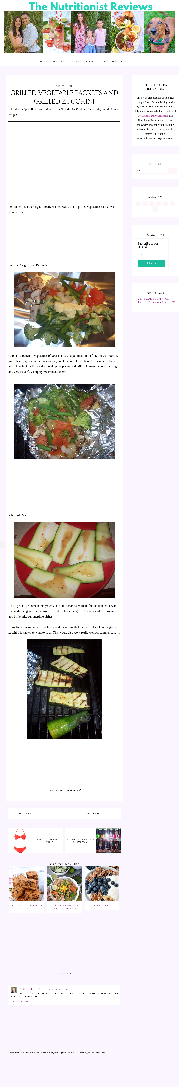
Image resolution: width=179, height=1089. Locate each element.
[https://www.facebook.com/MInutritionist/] (152, 203)
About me (58, 61)
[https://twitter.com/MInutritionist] (165, 203)
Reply (16, 1001)
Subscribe (151, 263)
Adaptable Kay (31, 989)
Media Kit (75, 61)
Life (124, 61)
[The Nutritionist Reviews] (89, 52)
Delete (24, 1001)
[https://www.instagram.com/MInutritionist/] (138, 203)
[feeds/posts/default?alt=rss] (172, 203)
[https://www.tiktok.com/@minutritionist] (159, 203)
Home (43, 61)
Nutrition (109, 61)
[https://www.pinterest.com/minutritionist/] (145, 203)
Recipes (91, 61)
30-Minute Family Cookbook (153, 115)
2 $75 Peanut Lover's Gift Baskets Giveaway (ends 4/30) (157, 300)
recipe (96, 814)
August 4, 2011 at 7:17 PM (56, 989)
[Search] (172, 170)
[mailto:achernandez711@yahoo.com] (155, 209)
